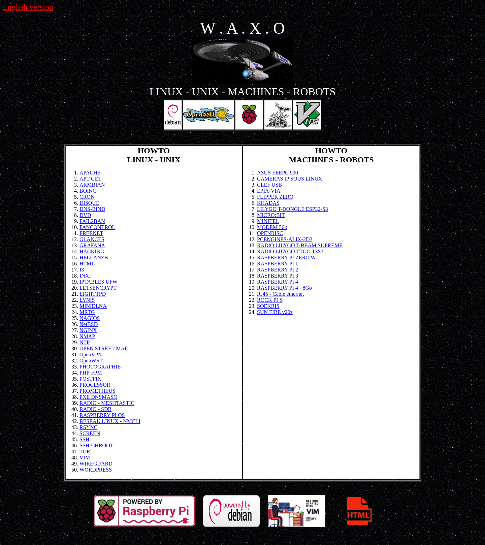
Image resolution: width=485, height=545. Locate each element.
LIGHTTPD (92, 294)
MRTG (87, 312)
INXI (85, 276)
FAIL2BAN (92, 221)
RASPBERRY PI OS (102, 415)
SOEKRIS (268, 306)
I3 (81, 269)
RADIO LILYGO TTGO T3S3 (290, 251)
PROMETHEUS (97, 391)
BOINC (87, 191)
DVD (85, 215)
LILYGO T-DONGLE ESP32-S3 (292, 209)
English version (28, 7)
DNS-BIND (92, 209)
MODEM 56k (272, 227)
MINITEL (268, 221)
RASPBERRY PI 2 (277, 269)
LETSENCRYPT (98, 288)
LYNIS (87, 300)
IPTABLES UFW (98, 282)
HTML (87, 263)
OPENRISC (270, 233)
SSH (84, 439)
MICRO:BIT (271, 215)
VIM (84, 457)
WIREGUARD (95, 464)
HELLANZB (93, 257)
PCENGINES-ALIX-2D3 (284, 239)
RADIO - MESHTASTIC (106, 403)
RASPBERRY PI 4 (277, 282)
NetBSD (88, 324)
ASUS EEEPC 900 (277, 172)
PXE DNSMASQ (98, 397)
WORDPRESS (95, 470)
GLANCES (91, 239)
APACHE (90, 172)
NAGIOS (89, 318)
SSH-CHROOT (96, 445)
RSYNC (88, 427)
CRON (86, 197)
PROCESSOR (94, 385)
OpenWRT (91, 360)
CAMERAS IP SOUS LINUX (289, 179)
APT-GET (90, 179)
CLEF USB (269, 185)
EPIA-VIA (268, 191)
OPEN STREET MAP (103, 348)
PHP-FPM (90, 373)
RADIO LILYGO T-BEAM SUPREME (300, 245)
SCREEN (89, 433)
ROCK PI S (270, 300)
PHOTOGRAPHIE (100, 367)
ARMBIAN (92, 185)
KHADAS (268, 203)
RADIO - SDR (95, 409)
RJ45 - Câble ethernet (280, 294)
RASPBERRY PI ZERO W (286, 257)
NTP (84, 342)
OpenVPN (90, 354)
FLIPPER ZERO (275, 197)
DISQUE (89, 203)
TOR (84, 451)
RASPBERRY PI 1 (277, 263)
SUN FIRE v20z (275, 312)
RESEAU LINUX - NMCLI (109, 421)
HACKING (91, 251)
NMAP (87, 336)
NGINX (88, 330)
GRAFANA (92, 245)
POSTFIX (90, 379)
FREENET (91, 233)
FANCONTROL (97, 227)
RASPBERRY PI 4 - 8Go (284, 288)
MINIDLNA (93, 306)
